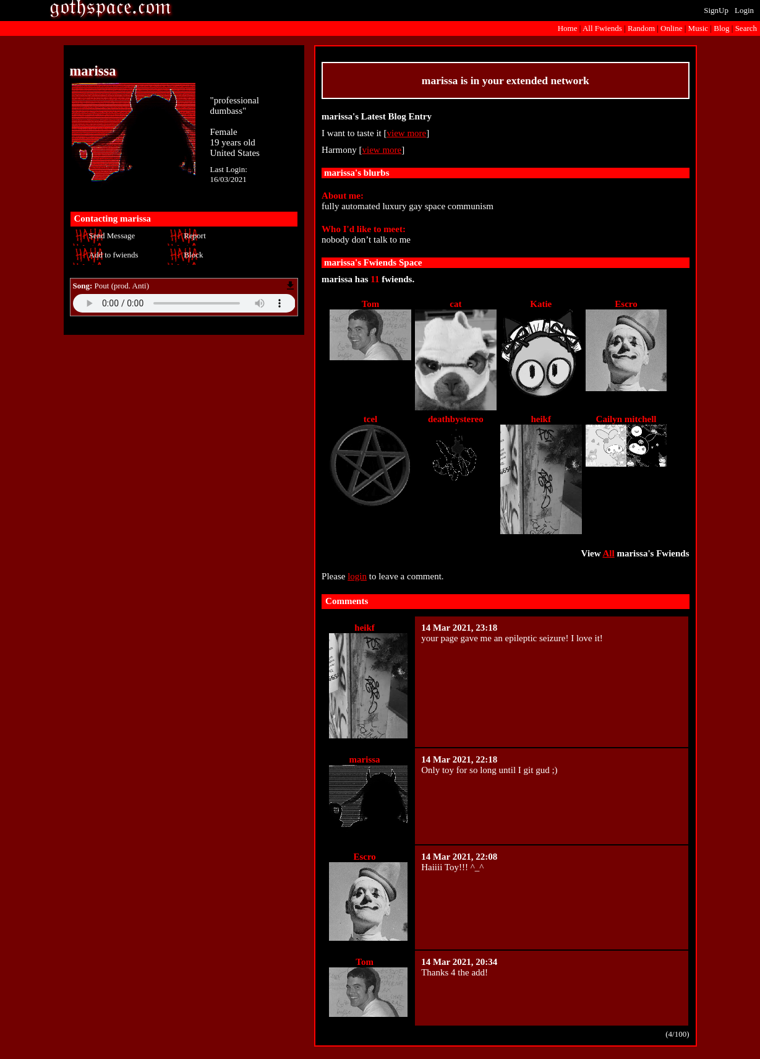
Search (746, 28)
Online (671, 28)
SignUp (716, 10)
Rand (641, 28)
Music (698, 28)
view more (407, 133)
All (602, 28)
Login (744, 10)
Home (568, 28)
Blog (721, 28)
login (357, 576)
